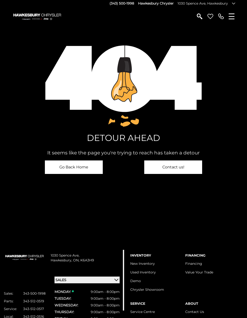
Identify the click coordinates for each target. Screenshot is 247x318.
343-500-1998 (34, 293)
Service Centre (142, 312)
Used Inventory (143, 272)
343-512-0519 (33, 301)
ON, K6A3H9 (83, 260)
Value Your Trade (199, 272)
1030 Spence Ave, (65, 255)
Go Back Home (73, 167)
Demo (135, 281)
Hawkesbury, (62, 260)
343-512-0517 (33, 309)
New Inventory (142, 263)
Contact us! (173, 167)
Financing (193, 263)
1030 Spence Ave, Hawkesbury (203, 3)
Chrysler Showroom (147, 289)
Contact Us (194, 312)
